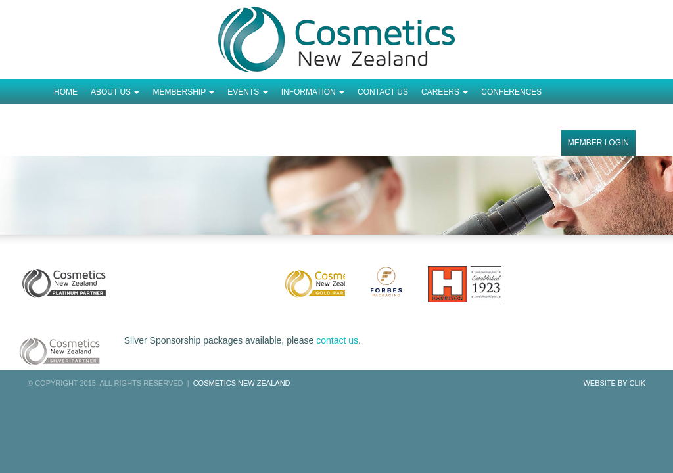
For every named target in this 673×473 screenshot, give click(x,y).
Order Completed (186, 117)
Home (66, 92)
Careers (444, 92)
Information (312, 92)
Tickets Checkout (93, 117)
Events (247, 92)
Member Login (598, 142)
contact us (337, 340)
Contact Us (383, 92)
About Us (115, 92)
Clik (637, 383)
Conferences (511, 92)
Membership (183, 92)
